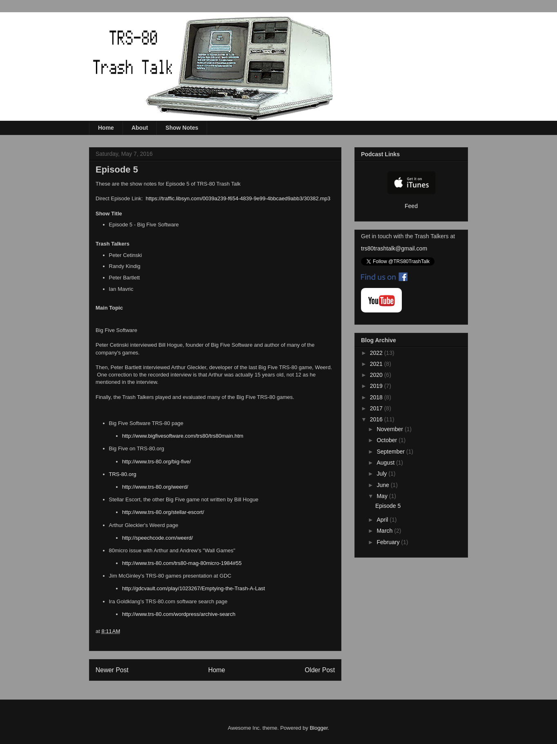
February (389, 542)
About (139, 127)
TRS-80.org (122, 474)
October (388, 440)
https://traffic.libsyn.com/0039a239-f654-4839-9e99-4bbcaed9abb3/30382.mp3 (238, 198)
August (386, 462)
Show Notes (181, 127)
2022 (377, 353)
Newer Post (112, 669)
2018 (377, 397)
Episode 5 (388, 506)
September (391, 451)
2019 (377, 386)
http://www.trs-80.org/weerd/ (155, 487)
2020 (377, 375)
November (390, 429)
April (383, 519)
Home (106, 127)
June (383, 485)
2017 (377, 408)
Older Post (320, 669)
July (382, 473)
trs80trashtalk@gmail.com (394, 248)
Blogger (319, 728)
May (383, 496)
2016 (377, 419)
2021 (377, 364)
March (385, 530)
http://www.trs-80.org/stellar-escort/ (163, 512)
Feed (411, 206)
